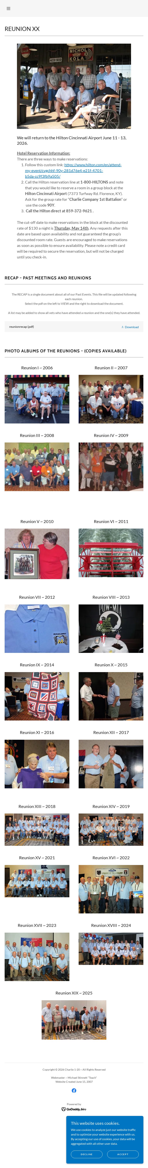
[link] (74, 326)
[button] (8, 8)
